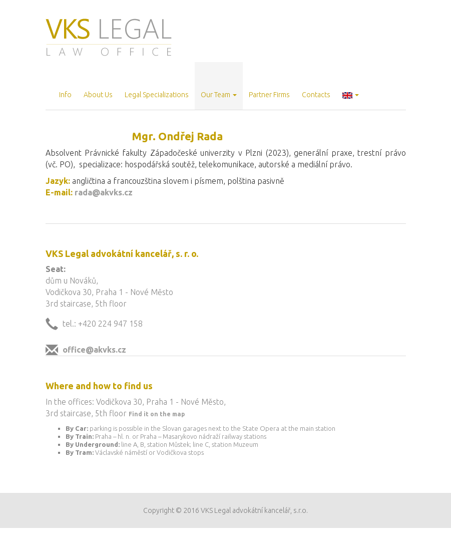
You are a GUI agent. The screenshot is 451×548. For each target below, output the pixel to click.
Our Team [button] (219, 95)
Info (65, 95)
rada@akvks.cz (104, 192)
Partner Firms (269, 95)
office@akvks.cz (94, 349)
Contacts (316, 95)
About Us (98, 95)
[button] (350, 86)
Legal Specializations (157, 95)
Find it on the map (157, 414)
